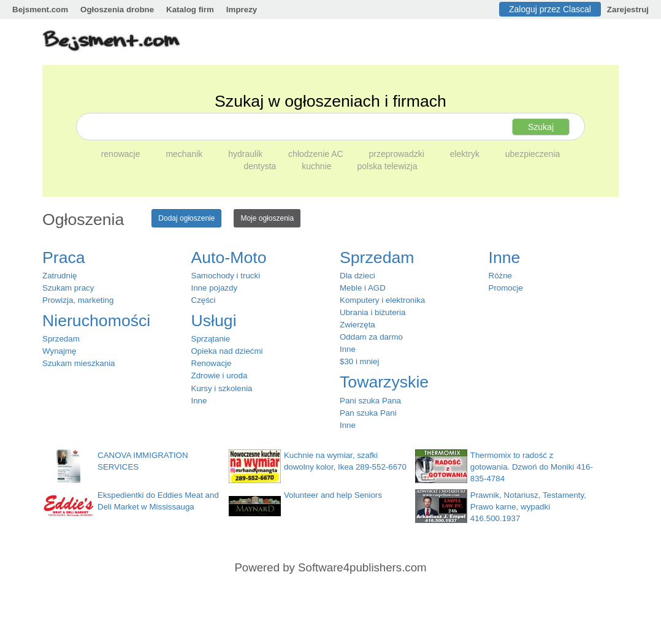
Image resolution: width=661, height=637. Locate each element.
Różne (501, 275)
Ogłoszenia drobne (117, 9)
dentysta (260, 166)
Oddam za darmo (371, 336)
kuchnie (318, 166)
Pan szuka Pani (368, 413)
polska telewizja (387, 166)
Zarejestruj (628, 9)
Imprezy (241, 9)
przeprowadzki (398, 154)
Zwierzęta (357, 324)
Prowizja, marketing (77, 300)
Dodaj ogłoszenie (186, 218)
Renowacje (211, 363)
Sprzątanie (211, 338)
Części (203, 300)
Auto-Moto (229, 257)
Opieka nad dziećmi (227, 351)
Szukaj (541, 127)
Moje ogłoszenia (267, 218)
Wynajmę (59, 351)
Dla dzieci (357, 275)
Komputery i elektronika (382, 300)
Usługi (214, 320)
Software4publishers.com (362, 567)
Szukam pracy (68, 287)
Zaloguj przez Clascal (550, 9)
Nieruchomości (96, 320)
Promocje (506, 287)
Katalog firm (190, 9)
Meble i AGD (363, 287)
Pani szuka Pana (370, 400)
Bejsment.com (40, 9)
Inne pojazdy (214, 287)
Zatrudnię (59, 275)
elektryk (466, 154)
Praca (63, 257)
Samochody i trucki (226, 275)
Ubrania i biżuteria (372, 312)
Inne (199, 400)
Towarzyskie (384, 382)
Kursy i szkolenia (222, 388)
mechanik (185, 154)
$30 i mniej (359, 361)
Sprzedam (61, 338)
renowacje (122, 154)
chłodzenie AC (316, 154)
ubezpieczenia (532, 154)
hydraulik (246, 154)
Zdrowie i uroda (219, 375)
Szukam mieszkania (78, 363)
